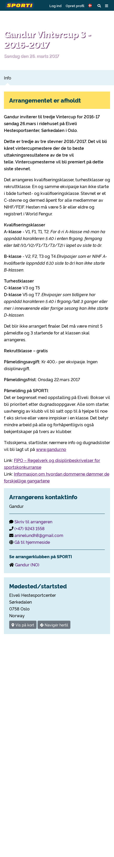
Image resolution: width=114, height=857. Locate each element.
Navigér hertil (54, 624)
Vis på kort (23, 624)
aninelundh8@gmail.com (38, 535)
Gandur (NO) (27, 564)
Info (7, 78)
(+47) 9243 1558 (29, 528)
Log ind (55, 5)
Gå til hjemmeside (32, 542)
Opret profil (75, 5)
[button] (90, 5)
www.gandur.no (51, 449)
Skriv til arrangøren (33, 521)
